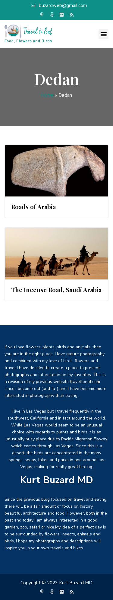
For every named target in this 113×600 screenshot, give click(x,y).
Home (47, 95)
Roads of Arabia (33, 207)
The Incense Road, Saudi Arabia (56, 290)
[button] (103, 34)
